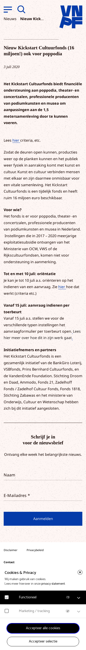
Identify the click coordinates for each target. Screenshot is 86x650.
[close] (80, 572)
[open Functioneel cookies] (78, 598)
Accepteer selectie (43, 641)
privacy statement (53, 583)
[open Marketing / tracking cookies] (78, 611)
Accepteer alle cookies (43, 628)
